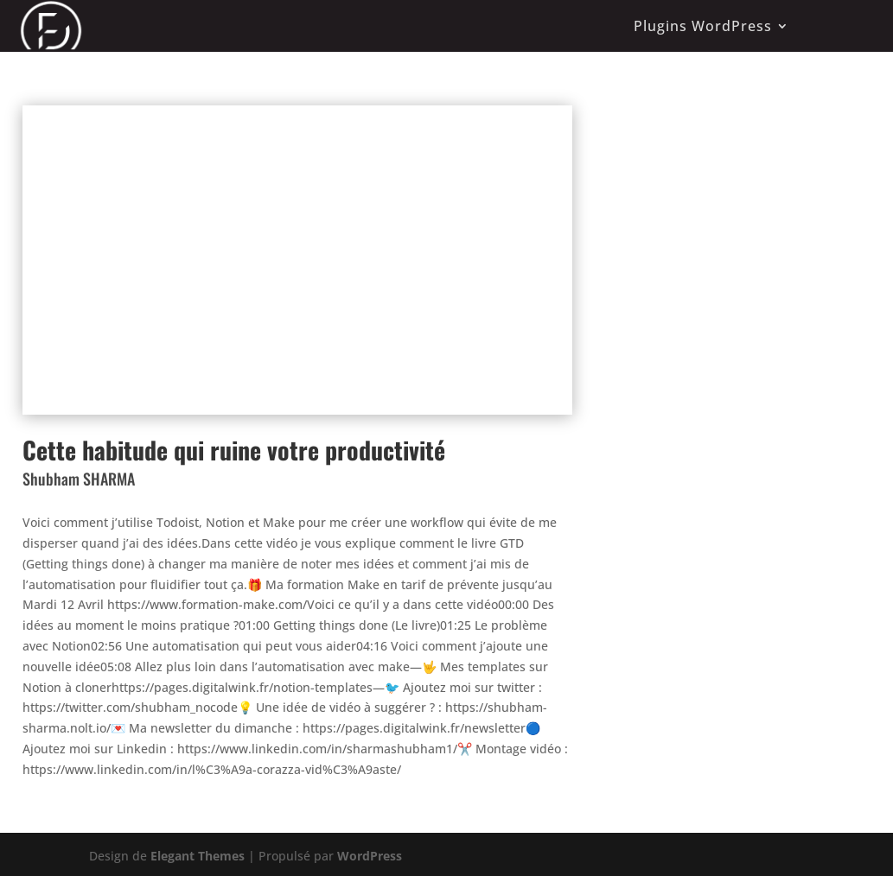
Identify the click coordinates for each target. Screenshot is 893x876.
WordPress (369, 855)
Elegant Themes (197, 855)
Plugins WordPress (703, 25)
